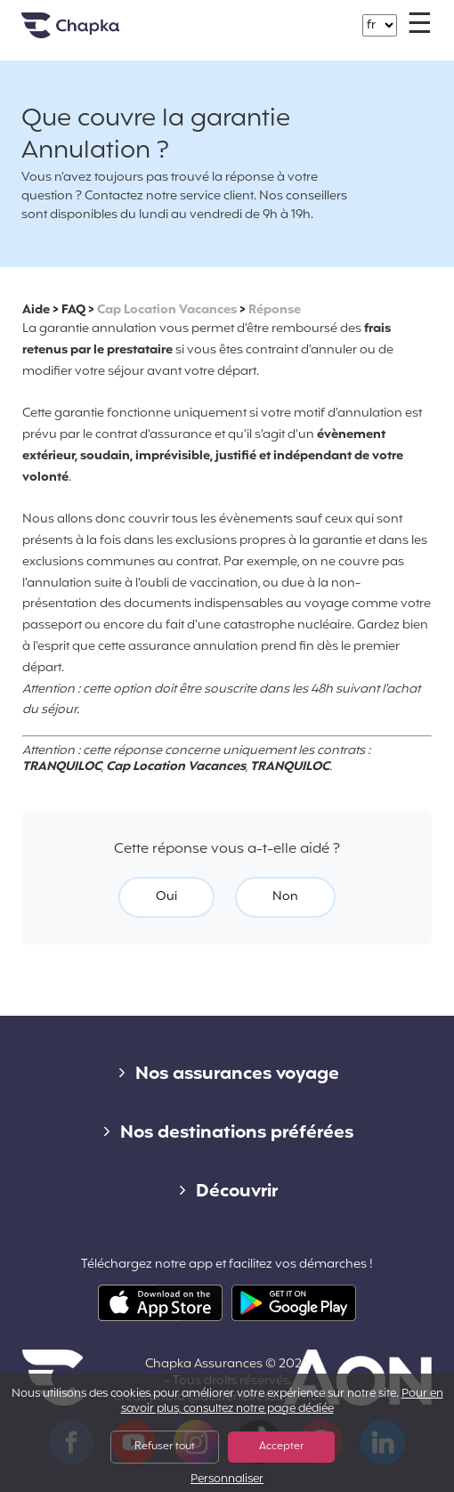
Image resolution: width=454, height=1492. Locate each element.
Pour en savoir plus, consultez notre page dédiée (282, 1401)
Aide (36, 310)
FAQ (73, 310)
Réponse (274, 310)
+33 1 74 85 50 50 (237, 16)
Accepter (281, 1447)
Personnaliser (227, 1480)
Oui (166, 897)
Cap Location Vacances (167, 310)
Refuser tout (164, 1447)
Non (285, 897)
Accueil (92, 32)
